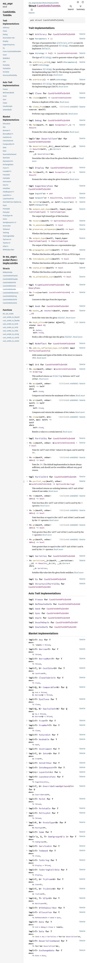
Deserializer (43, 154)
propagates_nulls (42, 250)
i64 (60, 198)
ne (34, 457)
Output (38, 198)
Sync (37, 613)
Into (45, 753)
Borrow (43, 649)
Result (32, 127)
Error (57, 149)
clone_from (38, 106)
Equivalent (49, 708)
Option (57, 221)
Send (37, 608)
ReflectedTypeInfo (39, 351)
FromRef (43, 725)
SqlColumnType (36, 212)
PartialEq (41, 438)
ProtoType (48, 822)
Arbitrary (41, 34)
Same (41, 832)
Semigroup (54, 836)
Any (41, 639)
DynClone (44, 699)
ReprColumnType (37, 241)
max (34, 383)
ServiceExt (45, 846)
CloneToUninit (47, 677)
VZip (45, 898)
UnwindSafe (41, 627)
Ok (54, 563)
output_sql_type (41, 209)
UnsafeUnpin (42, 622)
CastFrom (39, 673)
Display (39, 167)
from (35, 292)
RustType (39, 828)
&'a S (64, 836)
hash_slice (38, 322)
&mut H (40, 325)
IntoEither (45, 763)
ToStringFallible (49, 869)
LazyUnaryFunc (47, 776)
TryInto (47, 888)
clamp (36, 417)
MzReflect (41, 343)
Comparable (49, 687)
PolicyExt (45, 813)
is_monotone (39, 225)
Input (38, 193)
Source (31, 13)
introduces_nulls (42, 259)
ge (34, 539)
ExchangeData (46, 950)
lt (34, 496)
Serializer (42, 568)
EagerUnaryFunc (44, 186)
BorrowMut (45, 658)
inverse (37, 221)
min (34, 400)
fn (49, 53)
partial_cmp (39, 481)
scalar (39, 3)
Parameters (41, 38)
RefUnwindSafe (43, 604)
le (34, 510)
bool (60, 225)
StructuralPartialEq (47, 583)
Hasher (47, 310)
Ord (37, 364)
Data (41, 921)
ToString (44, 860)
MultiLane (39, 903)
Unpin (38, 617)
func (45, 3)
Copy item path (32, 10)
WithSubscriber (48, 907)
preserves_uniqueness (44, 229)
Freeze (39, 599)
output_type (39, 238)
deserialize (39, 146)
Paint (42, 799)
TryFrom (47, 879)
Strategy (39, 53)
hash (35, 310)
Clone (38, 93)
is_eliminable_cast (43, 276)
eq (34, 443)
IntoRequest (46, 767)
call (35, 202)
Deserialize (49, 138)
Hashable (44, 739)
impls (49, 3)
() (51, 38)
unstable (73, 107)
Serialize (41, 556)
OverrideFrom (50, 786)
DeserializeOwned (49, 941)
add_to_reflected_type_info (48, 348)
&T (70, 786)
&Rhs (31, 460)
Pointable (45, 808)
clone (36, 98)
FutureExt (45, 734)
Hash (37, 306)
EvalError (69, 198)
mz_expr (32, 3)
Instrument (45, 749)
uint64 (56, 3)
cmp (34, 369)
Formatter (60, 125)
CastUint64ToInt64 (64, 34)
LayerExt (44, 772)
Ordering (37, 372)
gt (34, 525)
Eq (36, 579)
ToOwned (43, 850)
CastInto (48, 668)
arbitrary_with (41, 62)
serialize (38, 560)
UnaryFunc (67, 221)
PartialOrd (41, 476)
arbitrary (38, 79)
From (37, 284)
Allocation (45, 912)
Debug (38, 120)
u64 (51, 193)
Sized (41, 333)
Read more (58, 75)
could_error (39, 268)
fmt (34, 125)
